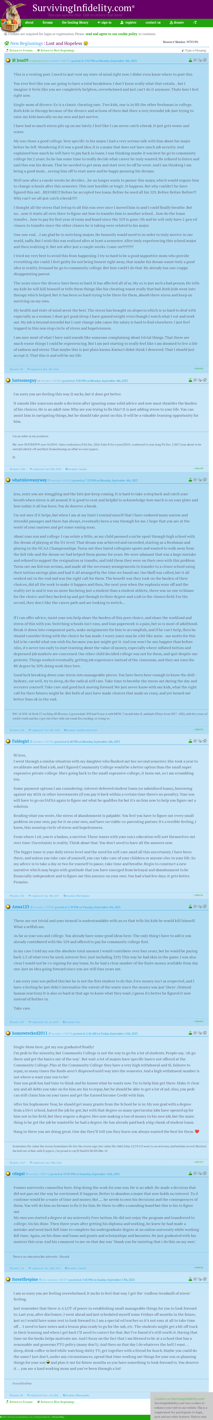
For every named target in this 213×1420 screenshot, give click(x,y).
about (29, 22)
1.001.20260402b (205, 1417)
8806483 (199, 368)
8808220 (199, 1267)
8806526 (199, 895)
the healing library (75, 22)
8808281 (199, 1394)
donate (177, 22)
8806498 (199, 468)
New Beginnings (26, 43)
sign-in (104, 22)
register (128, 22)
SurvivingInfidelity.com (83, 7)
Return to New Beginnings (56, 50)
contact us (153, 22)
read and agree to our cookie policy (111, 34)
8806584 (199, 1021)
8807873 (199, 1162)
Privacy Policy (58, 1417)
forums (48, 22)
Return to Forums (19, 50)
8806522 (199, 729)
